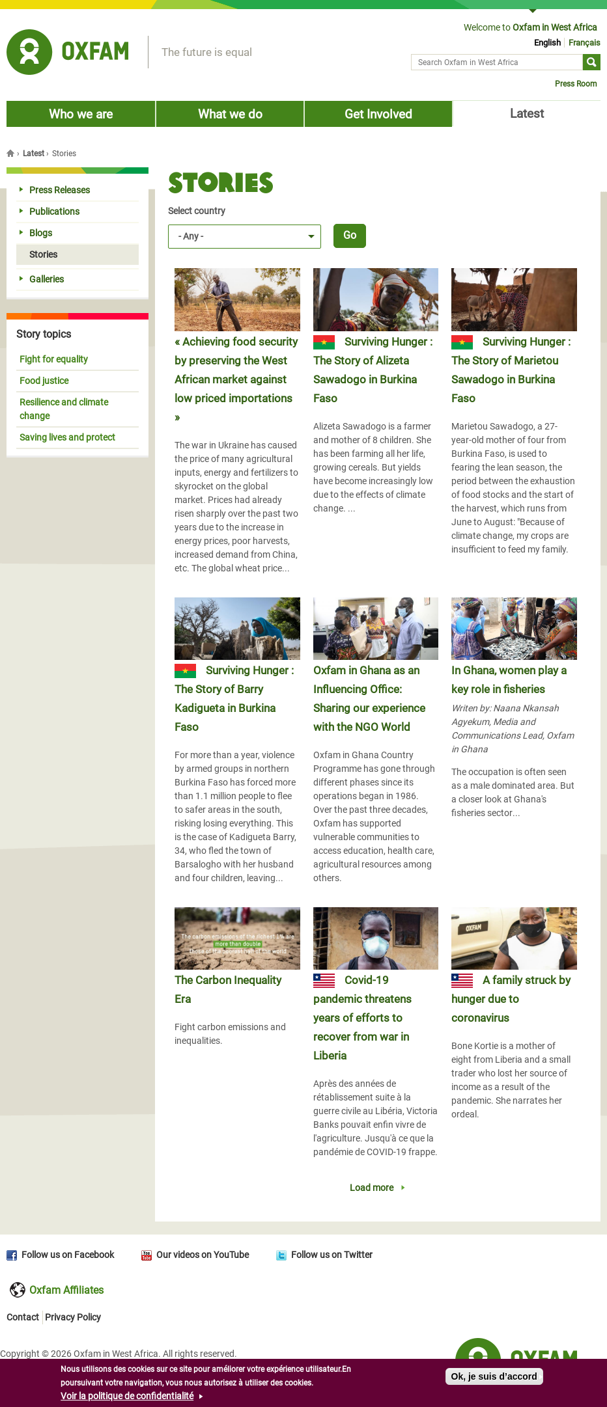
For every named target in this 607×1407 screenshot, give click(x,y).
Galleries (42, 279)
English (547, 43)
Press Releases (55, 190)
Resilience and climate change (64, 409)
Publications (49, 211)
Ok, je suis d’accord (494, 1379)
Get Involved (378, 114)
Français (584, 43)
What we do (230, 114)
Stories (38, 254)
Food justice (44, 381)
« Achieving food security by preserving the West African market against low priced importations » (236, 379)
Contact (23, 1317)
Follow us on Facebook (67, 1255)
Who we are (81, 114)
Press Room (576, 84)
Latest (527, 113)
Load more (371, 1187)
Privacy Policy (73, 1317)
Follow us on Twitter (332, 1255)
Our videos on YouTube (202, 1255)
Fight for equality (54, 359)
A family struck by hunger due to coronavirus (511, 999)
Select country (196, 211)
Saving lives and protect (67, 437)
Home (12, 153)
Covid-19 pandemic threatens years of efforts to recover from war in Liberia (362, 1018)
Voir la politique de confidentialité (127, 1399)
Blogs (36, 233)
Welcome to (530, 27)
